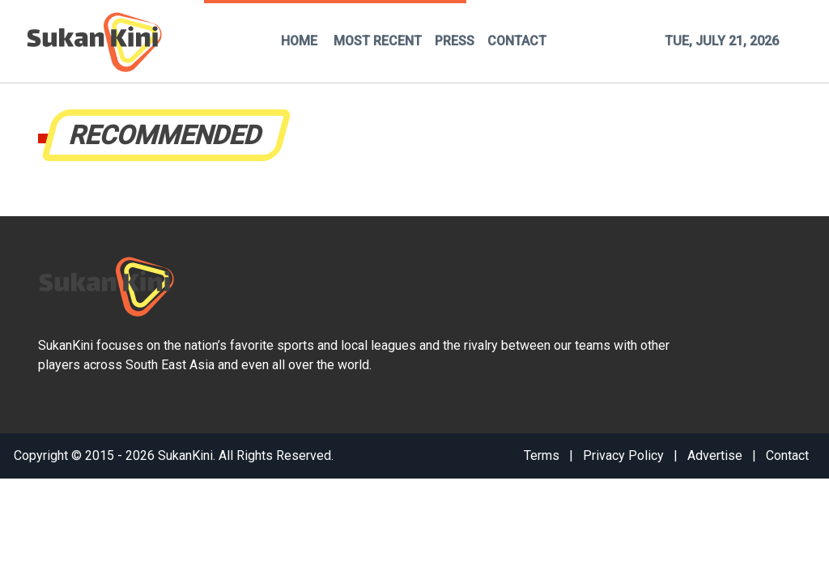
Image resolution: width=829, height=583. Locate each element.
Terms (541, 455)
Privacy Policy (623, 455)
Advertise (714, 455)
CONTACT (516, 41)
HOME (299, 41)
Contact (787, 455)
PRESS (454, 41)
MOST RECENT (378, 41)
